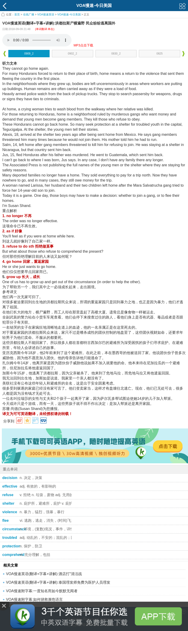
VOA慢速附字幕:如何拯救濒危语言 (34, 599)
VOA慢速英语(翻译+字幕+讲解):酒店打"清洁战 (44, 574)
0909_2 (28, 53)
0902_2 (72, 53)
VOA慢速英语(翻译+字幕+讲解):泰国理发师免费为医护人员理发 (58, 582)
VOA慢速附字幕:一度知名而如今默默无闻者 (42, 591)
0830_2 (116, 53)
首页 (17, 14)
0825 (159, 53)
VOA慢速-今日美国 (69, 14)
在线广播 (28, 14)
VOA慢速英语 (45, 14)
